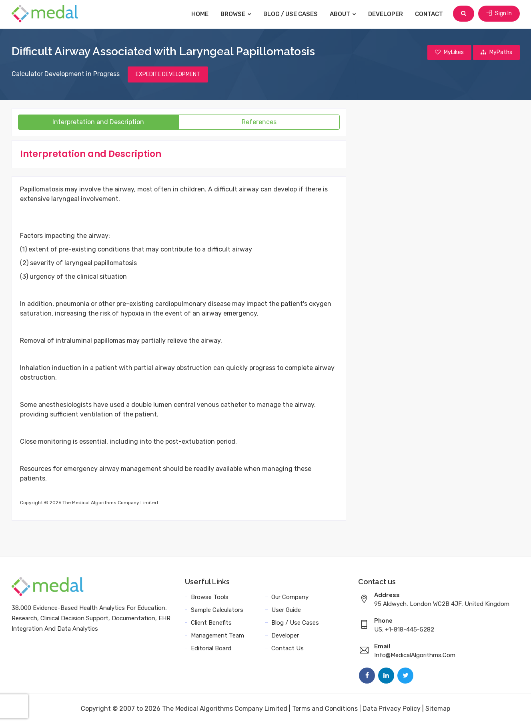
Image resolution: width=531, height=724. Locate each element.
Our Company (290, 597)
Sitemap (437, 709)
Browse (236, 14)
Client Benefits (211, 623)
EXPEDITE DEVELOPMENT (168, 74)
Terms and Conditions (325, 709)
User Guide (286, 610)
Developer (386, 14)
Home (200, 14)
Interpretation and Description (98, 122)
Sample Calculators (217, 610)
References (259, 122)
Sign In (499, 13)
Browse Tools (209, 597)
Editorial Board (211, 648)
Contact (430, 14)
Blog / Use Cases (291, 14)
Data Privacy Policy (392, 709)
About (344, 14)
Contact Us (287, 648)
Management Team (217, 636)
